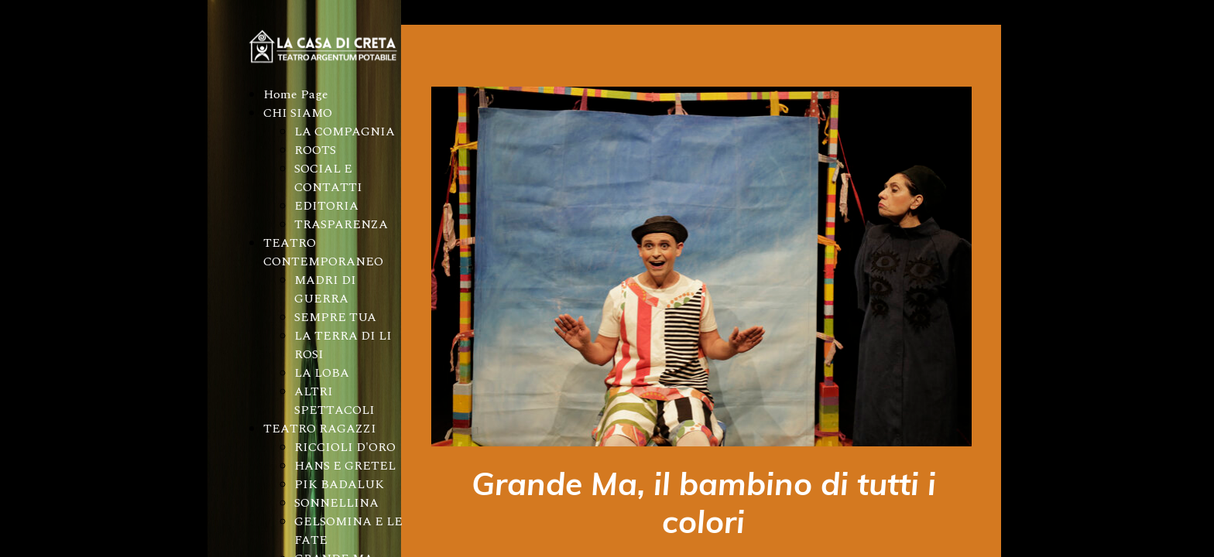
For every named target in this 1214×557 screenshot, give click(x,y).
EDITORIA (326, 205)
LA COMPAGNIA (344, 131)
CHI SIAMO (297, 113)
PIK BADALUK (339, 484)
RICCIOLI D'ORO (345, 447)
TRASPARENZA (341, 224)
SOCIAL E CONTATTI (328, 177)
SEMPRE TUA (335, 317)
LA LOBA (321, 373)
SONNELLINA (336, 503)
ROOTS (315, 150)
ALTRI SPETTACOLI (334, 400)
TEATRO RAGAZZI (319, 428)
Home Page (295, 94)
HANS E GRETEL (345, 465)
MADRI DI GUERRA (325, 289)
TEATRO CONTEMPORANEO (323, 252)
